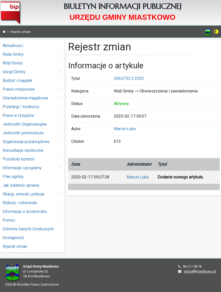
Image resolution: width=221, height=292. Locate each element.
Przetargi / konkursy (32, 106)
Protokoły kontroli (32, 159)
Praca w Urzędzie (32, 115)
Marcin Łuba (125, 128)
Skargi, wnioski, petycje (32, 193)
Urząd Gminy (32, 71)
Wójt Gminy (32, 62)
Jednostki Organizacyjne (32, 124)
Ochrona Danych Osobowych (28, 229)
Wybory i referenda (32, 202)
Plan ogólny (13, 176)
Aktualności (13, 45)
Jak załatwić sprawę (21, 185)
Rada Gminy (32, 54)
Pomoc (32, 220)
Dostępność (13, 237)
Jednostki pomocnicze (32, 132)
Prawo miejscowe (32, 89)
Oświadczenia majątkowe (32, 97)
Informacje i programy (32, 167)
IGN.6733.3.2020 (129, 78)
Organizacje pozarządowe (32, 141)
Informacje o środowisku (32, 211)
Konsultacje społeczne (23, 150)
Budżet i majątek (32, 80)
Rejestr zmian (15, 246)
